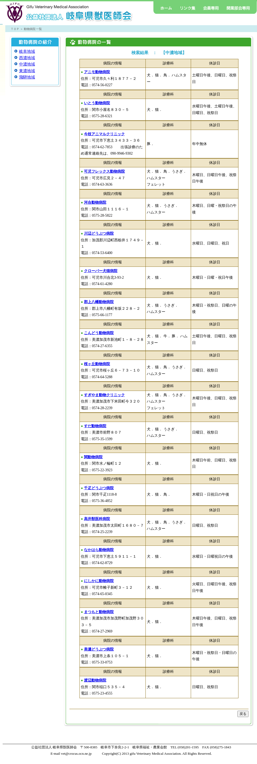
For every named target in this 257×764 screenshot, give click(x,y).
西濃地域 (27, 58)
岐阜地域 (27, 51)
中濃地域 (27, 64)
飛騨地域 (27, 77)
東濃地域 (27, 71)
